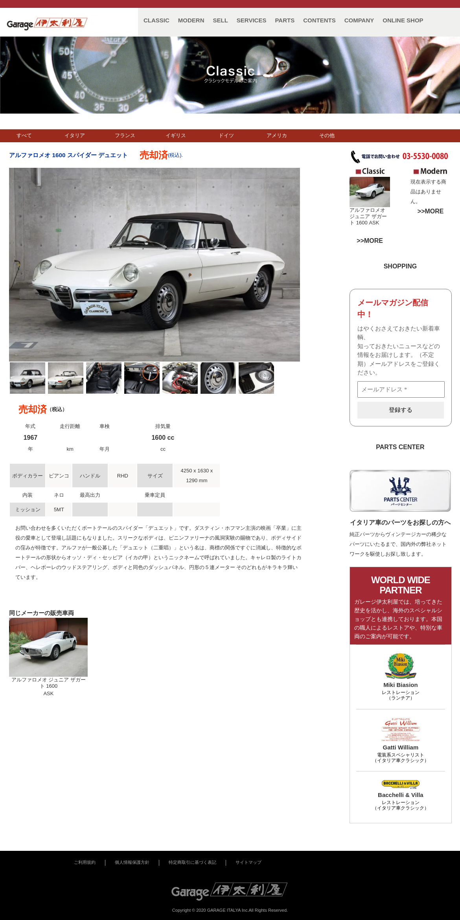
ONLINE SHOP (403, 20)
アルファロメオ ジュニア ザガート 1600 (368, 216)
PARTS (284, 20)
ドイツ (226, 135)
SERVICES (252, 20)
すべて (24, 135)
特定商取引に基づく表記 (192, 862)
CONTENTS (319, 20)
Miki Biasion (400, 684)
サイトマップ (248, 862)
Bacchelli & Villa (400, 794)
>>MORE (431, 211)
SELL (220, 20)
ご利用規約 (85, 862)
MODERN (191, 20)
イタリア (74, 135)
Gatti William (401, 747)
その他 (327, 135)
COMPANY (359, 20)
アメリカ (277, 135)
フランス (125, 135)
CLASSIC (156, 20)
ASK (374, 223)
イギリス (176, 135)
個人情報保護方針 (132, 862)
